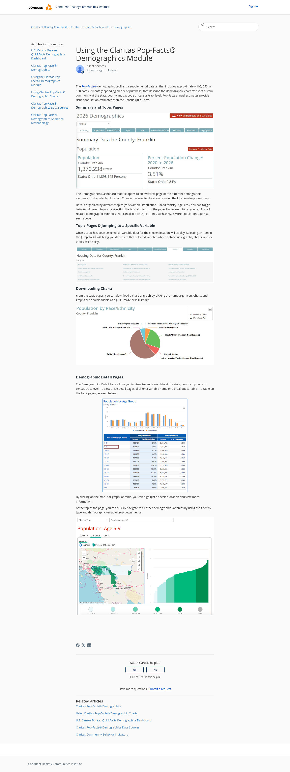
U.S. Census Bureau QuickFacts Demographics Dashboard (48, 54)
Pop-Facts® (89, 86)
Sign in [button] (253, 6)
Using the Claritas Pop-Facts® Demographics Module (46, 81)
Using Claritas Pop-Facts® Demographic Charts (48, 94)
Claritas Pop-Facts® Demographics (44, 68)
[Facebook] (78, 645)
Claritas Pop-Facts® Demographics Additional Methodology (47, 119)
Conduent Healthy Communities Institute (56, 27)
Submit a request (160, 689)
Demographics (123, 27)
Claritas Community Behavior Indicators (102, 734)
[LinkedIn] (89, 645)
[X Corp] (83, 645)
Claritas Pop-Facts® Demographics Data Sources (49, 105)
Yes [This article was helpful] (135, 669)
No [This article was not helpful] (155, 669)
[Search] (229, 27)
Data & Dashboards (97, 27)
